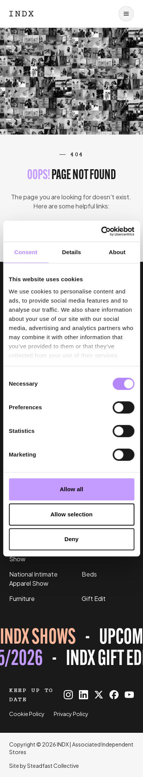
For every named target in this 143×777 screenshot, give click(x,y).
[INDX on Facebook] (114, 694)
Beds (89, 574)
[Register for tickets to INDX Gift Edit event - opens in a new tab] (71, 649)
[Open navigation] (126, 13)
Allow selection (71, 514)
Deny (71, 539)
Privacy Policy (71, 713)
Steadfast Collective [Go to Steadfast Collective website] (53, 765)
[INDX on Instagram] (68, 694)
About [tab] (117, 252)
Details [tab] (71, 252)
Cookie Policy (27, 713)
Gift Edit (94, 598)
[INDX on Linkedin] (83, 694)
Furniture (22, 598)
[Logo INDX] (21, 14)
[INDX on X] (98, 694)
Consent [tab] (25, 252)
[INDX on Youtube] (129, 694)
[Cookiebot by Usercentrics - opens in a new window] (101, 231)
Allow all (72, 489)
